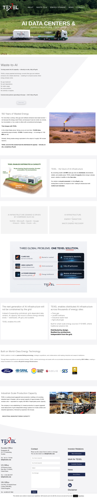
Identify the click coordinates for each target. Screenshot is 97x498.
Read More (81, 496)
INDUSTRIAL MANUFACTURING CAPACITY (16, 416)
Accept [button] (75, 496)
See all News (76, 474)
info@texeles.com (6, 459)
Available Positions (76, 464)
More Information (76, 453)
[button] (24, 416)
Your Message (45, 479)
